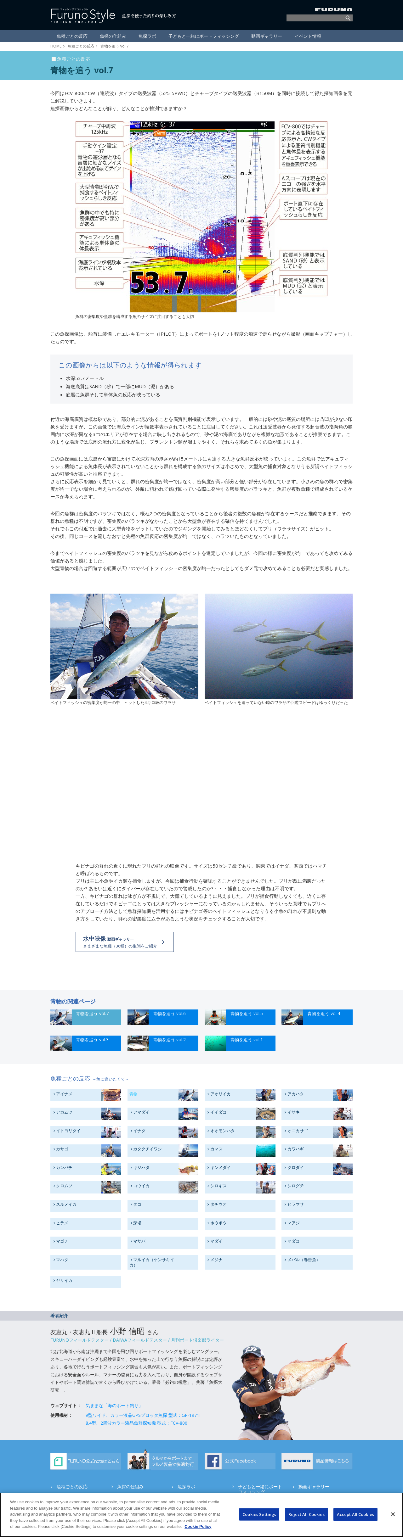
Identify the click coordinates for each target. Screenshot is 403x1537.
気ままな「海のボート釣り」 (114, 1405)
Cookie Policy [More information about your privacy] (197, 1526)
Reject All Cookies (306, 1514)
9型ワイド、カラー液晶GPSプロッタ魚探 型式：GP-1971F (144, 1415)
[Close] (393, 1514)
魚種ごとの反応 (81, 46)
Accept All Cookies (355, 1514)
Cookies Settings (259, 1514)
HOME (55, 46)
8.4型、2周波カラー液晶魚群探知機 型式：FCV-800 (136, 1423)
